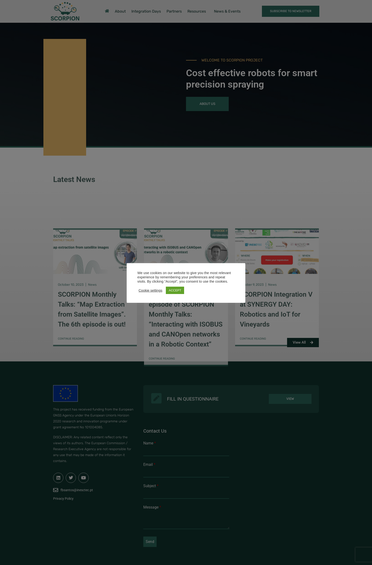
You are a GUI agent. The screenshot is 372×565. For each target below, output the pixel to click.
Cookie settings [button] (150, 290)
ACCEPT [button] (175, 290)
